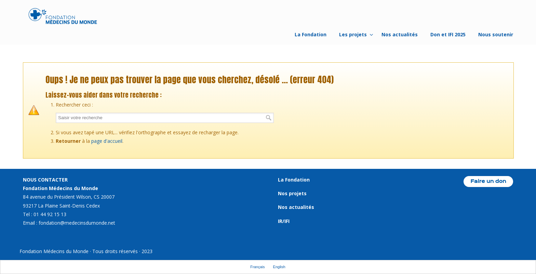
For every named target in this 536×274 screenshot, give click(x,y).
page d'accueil (106, 141)
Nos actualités (296, 207)
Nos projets (292, 193)
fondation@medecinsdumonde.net (77, 223)
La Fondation (294, 179)
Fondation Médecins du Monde (63, 17)
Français (257, 267)
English (279, 267)
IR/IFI (284, 221)
